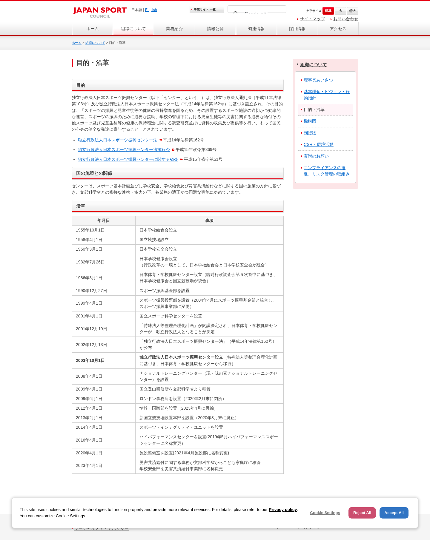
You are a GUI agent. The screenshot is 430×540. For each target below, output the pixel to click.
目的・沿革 (314, 109)
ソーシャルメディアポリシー (101, 528)
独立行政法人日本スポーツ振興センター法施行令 (124, 149)
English (151, 10)
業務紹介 (174, 28)
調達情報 (256, 28)
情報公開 (215, 28)
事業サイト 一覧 (205, 9)
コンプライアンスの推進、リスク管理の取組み (327, 170)
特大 (352, 11)
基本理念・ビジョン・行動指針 (327, 94)
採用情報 (297, 28)
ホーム (92, 28)
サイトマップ (312, 18)
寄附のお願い (316, 156)
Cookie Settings (325, 512)
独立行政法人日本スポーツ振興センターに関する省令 (128, 159)
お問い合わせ (345, 18)
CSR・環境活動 (319, 144)
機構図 (310, 121)
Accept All (394, 512)
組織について (133, 28)
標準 (328, 11)
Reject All (362, 512)
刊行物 (310, 132)
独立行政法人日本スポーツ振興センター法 (117, 140)
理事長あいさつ (318, 80)
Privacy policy (283, 509)
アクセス (338, 28)
